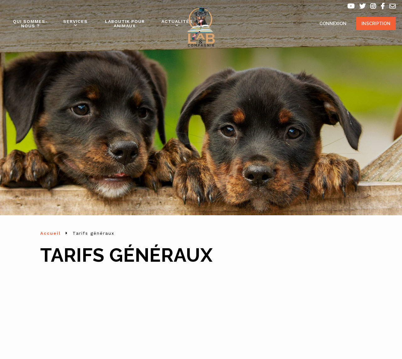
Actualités (177, 21)
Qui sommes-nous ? (30, 23)
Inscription (375, 23)
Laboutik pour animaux (125, 23)
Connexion (332, 23)
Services (75, 21)
